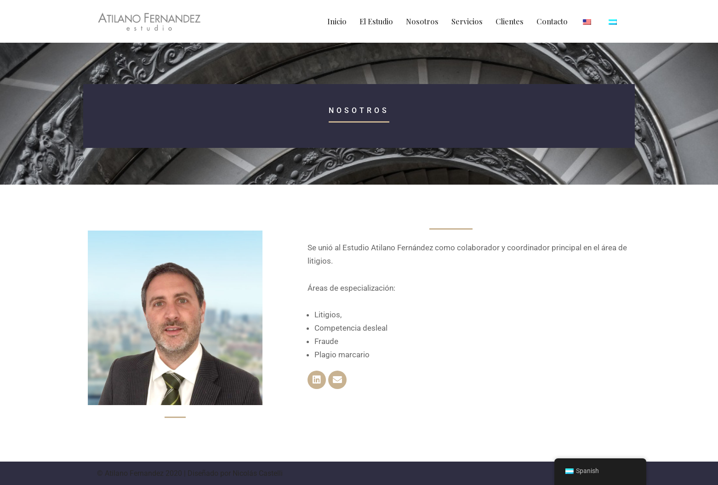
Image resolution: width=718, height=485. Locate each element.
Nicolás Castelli (258, 473)
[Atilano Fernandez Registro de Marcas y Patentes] (149, 21)
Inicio (337, 21)
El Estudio (376, 21)
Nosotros (422, 21)
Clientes (510, 21)
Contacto (552, 21)
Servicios (467, 21)
